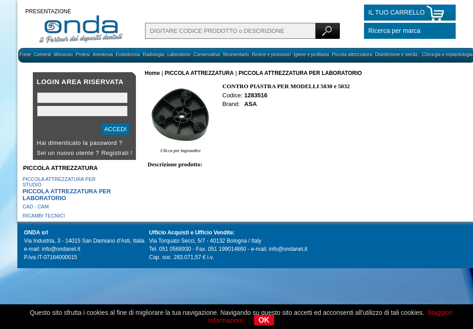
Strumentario (236, 54)
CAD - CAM (35, 206)
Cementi (42, 54)
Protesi (83, 54)
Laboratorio (179, 54)
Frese (25, 54)
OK (264, 320)
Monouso (63, 54)
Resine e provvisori (271, 54)
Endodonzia (128, 54)
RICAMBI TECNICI (43, 215)
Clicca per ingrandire (181, 150)
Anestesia (103, 54)
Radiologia (153, 54)
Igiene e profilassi (311, 54)
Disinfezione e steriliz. (397, 54)
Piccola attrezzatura (352, 54)
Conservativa (206, 54)
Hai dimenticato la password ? (80, 142)
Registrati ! (116, 152)
